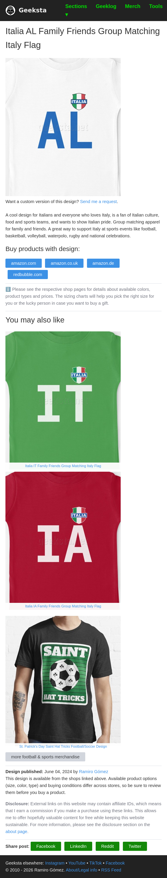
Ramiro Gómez (93, 771)
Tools (156, 6)
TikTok (95, 863)
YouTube (76, 863)
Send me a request (98, 201)
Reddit (107, 846)
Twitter (135, 846)
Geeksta (26, 10)
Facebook (45, 846)
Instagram (55, 863)
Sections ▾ (76, 10)
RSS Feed (111, 870)
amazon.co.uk (64, 263)
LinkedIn (78, 846)
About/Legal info (81, 870)
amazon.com (23, 263)
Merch (132, 6)
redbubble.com (27, 274)
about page (16, 831)
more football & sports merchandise (45, 756)
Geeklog (106, 6)
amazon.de (103, 263)
